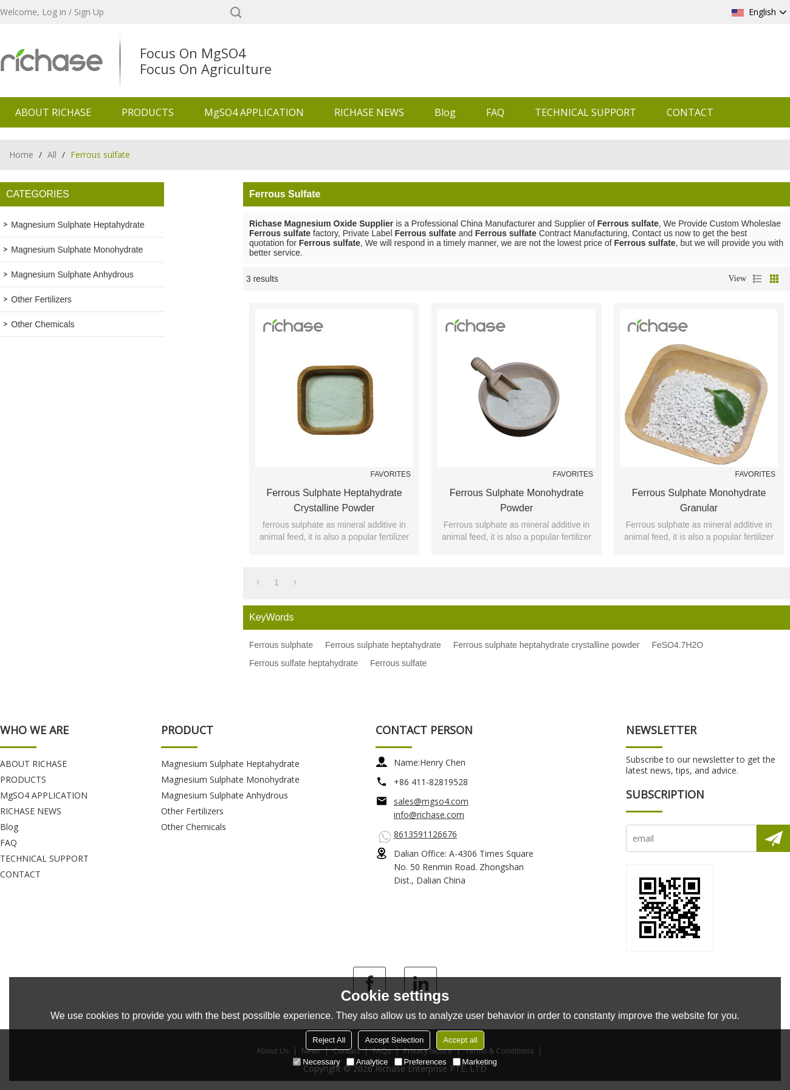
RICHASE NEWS (369, 112)
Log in (54, 12)
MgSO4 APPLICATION (254, 112)
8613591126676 (425, 834)
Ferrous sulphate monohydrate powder (517, 500)
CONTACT (690, 112)
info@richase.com (429, 814)
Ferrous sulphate (281, 645)
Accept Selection (394, 1039)
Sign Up (89, 12)
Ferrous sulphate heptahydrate (383, 645)
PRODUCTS (148, 112)
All (52, 154)
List (757, 279)
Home (21, 154)
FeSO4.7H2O (677, 645)
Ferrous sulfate (398, 663)
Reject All (328, 1039)
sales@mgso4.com (431, 801)
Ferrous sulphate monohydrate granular (699, 500)
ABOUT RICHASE (53, 112)
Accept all (460, 1039)
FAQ (495, 112)
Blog (445, 112)
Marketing (475, 1061)
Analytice (367, 1061)
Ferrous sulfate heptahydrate (303, 663)
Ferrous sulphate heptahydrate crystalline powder (334, 500)
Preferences (420, 1061)
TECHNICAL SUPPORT (585, 112)
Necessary (316, 1061)
